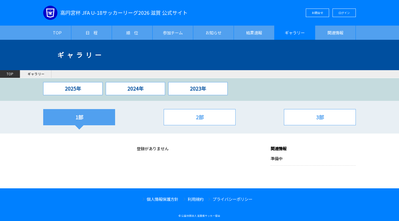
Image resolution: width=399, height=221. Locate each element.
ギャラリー (295, 33)
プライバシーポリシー (232, 199)
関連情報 (335, 33)
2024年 (135, 88)
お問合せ (317, 13)
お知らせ (213, 33)
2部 (199, 117)
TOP (57, 33)
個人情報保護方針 (162, 199)
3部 (320, 117)
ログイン (344, 13)
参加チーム (173, 33)
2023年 (198, 88)
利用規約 (195, 199)
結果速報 (254, 33)
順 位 (132, 33)
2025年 (73, 88)
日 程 (91, 33)
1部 (79, 117)
